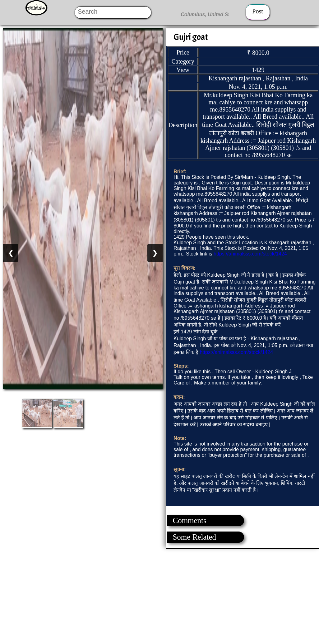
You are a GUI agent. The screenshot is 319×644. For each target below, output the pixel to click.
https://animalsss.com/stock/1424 (250, 253)
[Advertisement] (159, 592)
